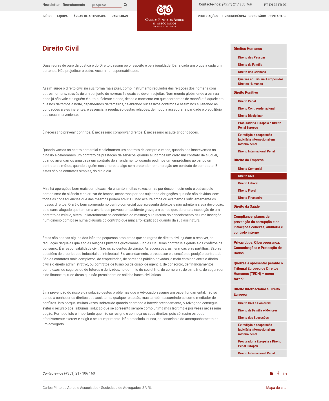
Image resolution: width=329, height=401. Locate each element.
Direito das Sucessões (253, 317)
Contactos (277, 16)
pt (266, 5)
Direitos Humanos (248, 49)
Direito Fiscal (247, 190)
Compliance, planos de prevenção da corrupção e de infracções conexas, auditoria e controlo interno (258, 224)
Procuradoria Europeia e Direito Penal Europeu (259, 125)
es (275, 5)
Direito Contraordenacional (256, 108)
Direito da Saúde (247, 206)
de (285, 5)
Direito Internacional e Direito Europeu (257, 292)
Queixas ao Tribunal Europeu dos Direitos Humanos (261, 81)
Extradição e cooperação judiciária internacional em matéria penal (256, 139)
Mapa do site (276, 388)
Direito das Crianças (252, 72)
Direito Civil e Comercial (254, 303)
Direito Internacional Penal (256, 151)
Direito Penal (247, 101)
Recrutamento (74, 5)
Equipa (62, 16)
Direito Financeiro (250, 198)
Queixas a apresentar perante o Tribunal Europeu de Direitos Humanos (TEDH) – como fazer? (258, 271)
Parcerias (120, 16)
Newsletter (51, 5)
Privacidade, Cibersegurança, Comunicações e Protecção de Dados (258, 247)
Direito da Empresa (249, 160)
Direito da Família (250, 64)
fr (280, 5)
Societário (257, 16)
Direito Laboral (248, 183)
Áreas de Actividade (89, 16)
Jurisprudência (233, 16)
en (271, 5)
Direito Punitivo (246, 92)
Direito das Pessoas (252, 57)
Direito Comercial (250, 168)
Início (47, 16)
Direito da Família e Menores (258, 310)
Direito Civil (246, 176)
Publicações (208, 16)
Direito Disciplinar (250, 115)
